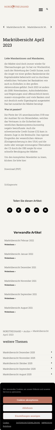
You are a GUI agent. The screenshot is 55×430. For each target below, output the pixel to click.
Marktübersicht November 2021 (20, 280)
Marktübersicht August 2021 (18, 307)
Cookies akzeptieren (27, 399)
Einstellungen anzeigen (27, 415)
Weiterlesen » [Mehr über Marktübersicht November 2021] (10, 285)
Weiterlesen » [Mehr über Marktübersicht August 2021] (10, 311)
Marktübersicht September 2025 (19, 368)
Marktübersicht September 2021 (20, 294)
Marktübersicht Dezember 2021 (20, 267)
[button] (40, 9)
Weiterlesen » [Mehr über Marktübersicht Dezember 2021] (10, 271)
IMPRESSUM (47, 422)
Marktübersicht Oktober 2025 (17, 363)
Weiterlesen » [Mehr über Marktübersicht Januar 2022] (10, 258)
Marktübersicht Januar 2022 (18, 253)
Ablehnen (27, 407)
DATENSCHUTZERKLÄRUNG (28, 422)
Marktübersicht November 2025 (19, 357)
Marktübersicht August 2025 (17, 374)
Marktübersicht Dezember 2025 (19, 352)
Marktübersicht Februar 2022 (19, 240)
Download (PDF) (12, 168)
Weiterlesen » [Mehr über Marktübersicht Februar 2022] (10, 244)
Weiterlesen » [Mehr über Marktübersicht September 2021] (10, 298)
